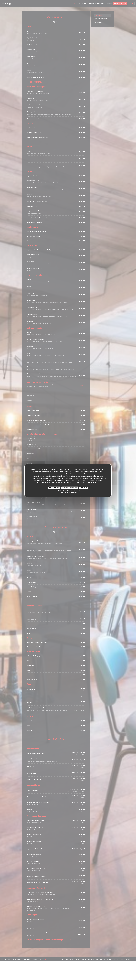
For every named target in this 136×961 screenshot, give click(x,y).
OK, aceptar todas (54, 488)
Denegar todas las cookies (69, 488)
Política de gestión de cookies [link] (68, 492)
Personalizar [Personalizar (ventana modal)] (83, 488)
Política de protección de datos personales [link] (69, 490)
